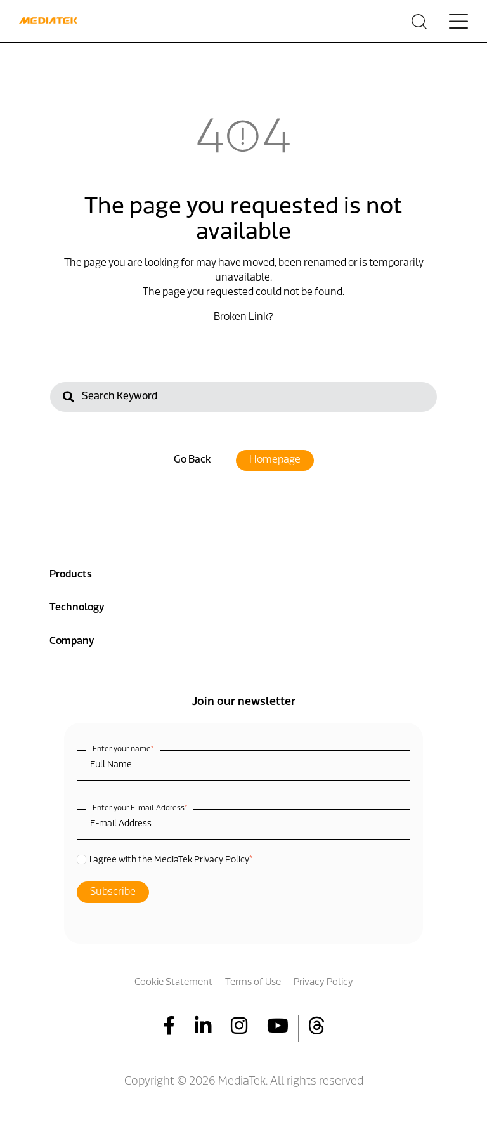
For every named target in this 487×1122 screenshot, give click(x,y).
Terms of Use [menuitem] (253, 982)
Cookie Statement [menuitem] (173, 982)
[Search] (243, 396)
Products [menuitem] (70, 575)
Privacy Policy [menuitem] (323, 982)
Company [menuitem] (71, 642)
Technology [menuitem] (76, 608)
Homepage (275, 460)
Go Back (192, 460)
